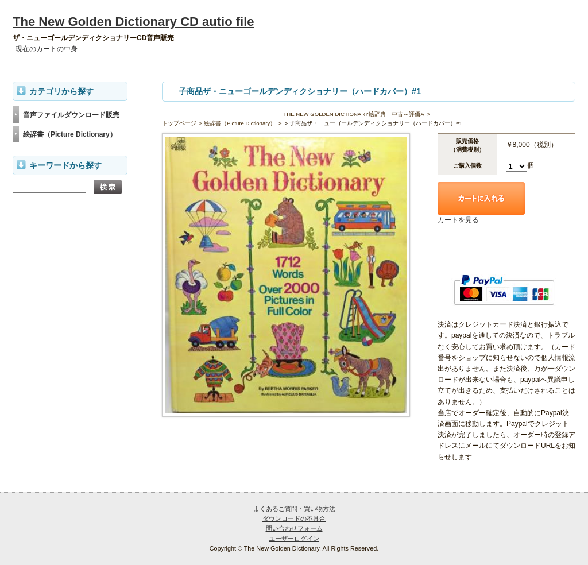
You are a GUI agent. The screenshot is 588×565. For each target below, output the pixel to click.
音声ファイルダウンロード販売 (71, 115)
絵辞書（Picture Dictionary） (240, 123)
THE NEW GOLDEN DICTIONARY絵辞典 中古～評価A (353, 114)
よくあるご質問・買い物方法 (294, 508)
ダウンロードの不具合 (294, 518)
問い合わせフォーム (294, 528)
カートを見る (458, 220)
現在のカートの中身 (47, 49)
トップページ (179, 123)
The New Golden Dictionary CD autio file (133, 21)
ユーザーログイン (294, 538)
